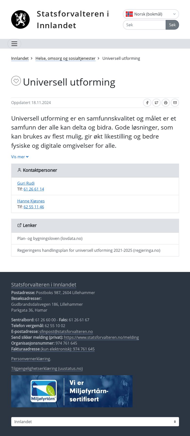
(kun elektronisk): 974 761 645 (53, 349)
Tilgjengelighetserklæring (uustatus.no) (47, 368)
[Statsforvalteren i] (95, 421)
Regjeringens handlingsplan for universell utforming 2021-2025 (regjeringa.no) (88, 250)
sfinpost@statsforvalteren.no (66, 331)
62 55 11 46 (34, 206)
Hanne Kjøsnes (31, 201)
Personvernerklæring (30, 358)
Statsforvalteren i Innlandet (73, 19)
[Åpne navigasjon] (14, 44)
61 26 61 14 (34, 189)
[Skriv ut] (166, 103)
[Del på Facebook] (147, 103)
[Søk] (144, 25)
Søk (172, 24)
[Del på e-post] (175, 103)
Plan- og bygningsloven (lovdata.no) (49, 238)
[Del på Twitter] (156, 103)
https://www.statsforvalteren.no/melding (101, 337)
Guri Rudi (26, 183)
